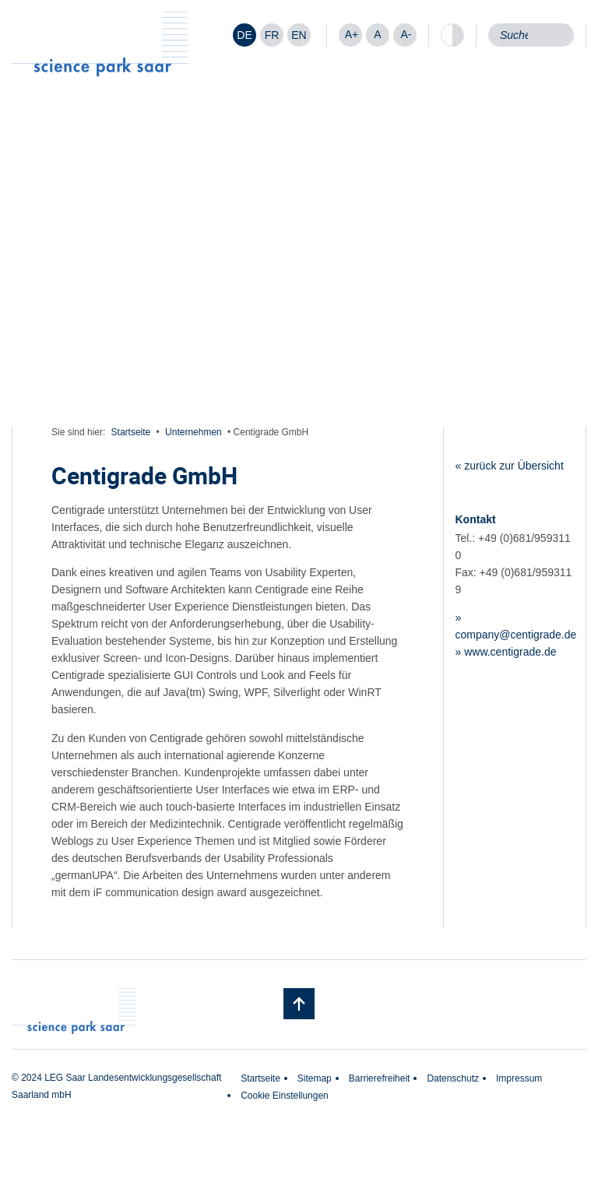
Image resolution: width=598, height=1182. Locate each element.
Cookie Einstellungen (285, 1095)
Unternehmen (193, 432)
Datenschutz (453, 1078)
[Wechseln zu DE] (244, 35)
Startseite (131, 432)
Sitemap (314, 1078)
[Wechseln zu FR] (271, 35)
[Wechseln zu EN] (299, 35)
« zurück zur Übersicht (510, 465)
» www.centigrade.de (506, 652)
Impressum (519, 1078)
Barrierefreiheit (379, 1078)
